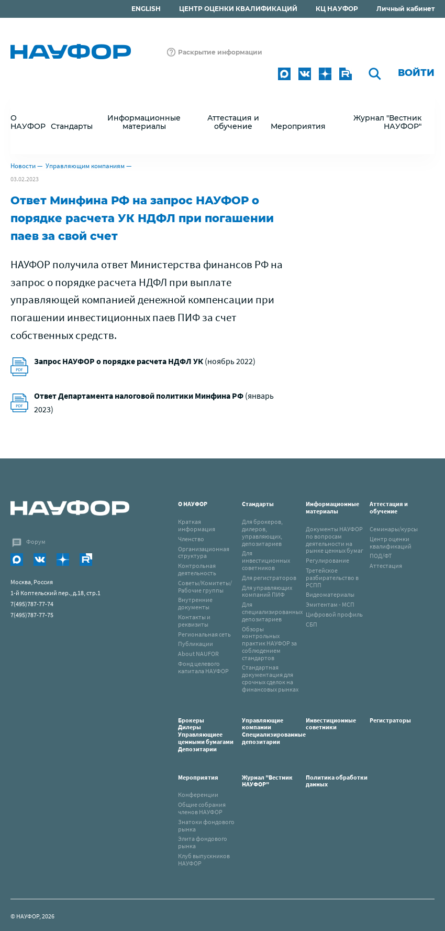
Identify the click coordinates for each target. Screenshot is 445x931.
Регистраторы (390, 720)
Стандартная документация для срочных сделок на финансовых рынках (270, 678)
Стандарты (258, 504)
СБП (311, 624)
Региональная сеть (204, 634)
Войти (416, 73)
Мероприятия (198, 777)
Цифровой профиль (334, 614)
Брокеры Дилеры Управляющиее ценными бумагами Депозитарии (206, 734)
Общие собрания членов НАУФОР (202, 808)
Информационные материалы (332, 507)
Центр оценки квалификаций (390, 542)
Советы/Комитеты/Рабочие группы (205, 586)
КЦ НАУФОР (337, 9)
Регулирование (327, 560)
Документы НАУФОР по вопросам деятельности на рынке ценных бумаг (334, 539)
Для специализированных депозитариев (272, 611)
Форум (36, 541)
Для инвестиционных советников (266, 560)
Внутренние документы (195, 603)
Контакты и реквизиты (194, 620)
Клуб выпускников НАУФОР (204, 859)
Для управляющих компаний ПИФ (267, 591)
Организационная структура (203, 552)
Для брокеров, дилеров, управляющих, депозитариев (262, 532)
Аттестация (386, 565)
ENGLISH (146, 9)
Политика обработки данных (337, 780)
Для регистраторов (269, 578)
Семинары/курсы (394, 529)
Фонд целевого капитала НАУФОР (203, 667)
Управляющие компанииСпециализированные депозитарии (274, 731)
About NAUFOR (198, 654)
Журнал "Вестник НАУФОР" (387, 122)
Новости (23, 165)
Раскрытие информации (220, 52)
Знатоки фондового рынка (206, 825)
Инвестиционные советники (331, 723)
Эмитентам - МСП (330, 604)
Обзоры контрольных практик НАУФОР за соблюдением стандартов (269, 643)
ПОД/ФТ (381, 556)
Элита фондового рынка (202, 842)
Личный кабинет (405, 9)
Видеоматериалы (330, 594)
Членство (191, 539)
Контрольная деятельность (197, 569)
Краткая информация (196, 525)
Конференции (198, 794)
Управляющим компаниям (85, 165)
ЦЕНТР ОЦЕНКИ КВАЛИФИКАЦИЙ (238, 9)
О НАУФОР (192, 504)
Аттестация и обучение (389, 507)
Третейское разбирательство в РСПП (332, 577)
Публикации (195, 644)
